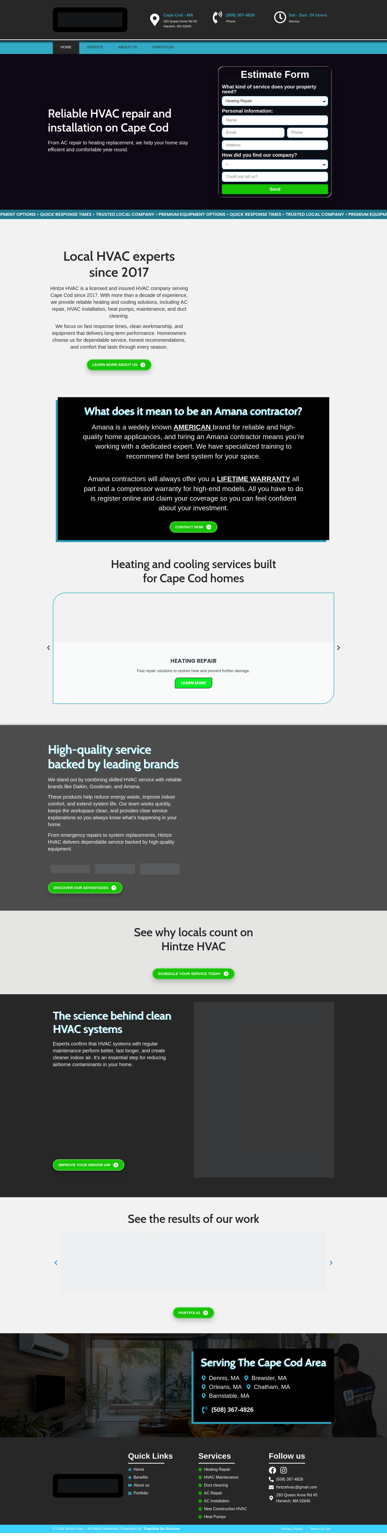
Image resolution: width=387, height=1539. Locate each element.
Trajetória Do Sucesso (161, 1535)
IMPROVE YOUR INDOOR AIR (88, 1171)
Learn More (193, 689)
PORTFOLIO (193, 1319)
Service (95, 47)
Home (66, 47)
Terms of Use (320, 1535)
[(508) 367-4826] (217, 17)
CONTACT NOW (193, 533)
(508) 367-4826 (240, 15)
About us (127, 47)
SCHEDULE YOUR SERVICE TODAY (193, 980)
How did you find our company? (259, 155)
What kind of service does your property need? (269, 89)
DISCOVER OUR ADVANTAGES (85, 894)
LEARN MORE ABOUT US (119, 368)
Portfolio (163, 47)
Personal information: (247, 111)
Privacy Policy (292, 1535)
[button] (48, 654)
